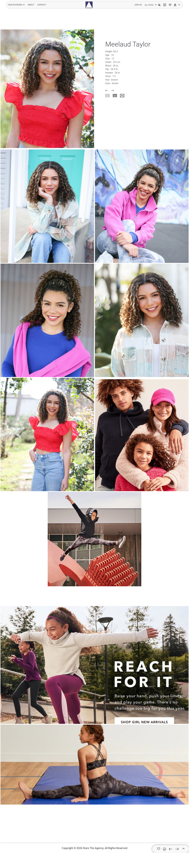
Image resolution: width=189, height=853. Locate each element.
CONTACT (41, 5)
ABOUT (31, 5)
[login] (150, 5)
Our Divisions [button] (15, 5)
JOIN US (138, 5)
